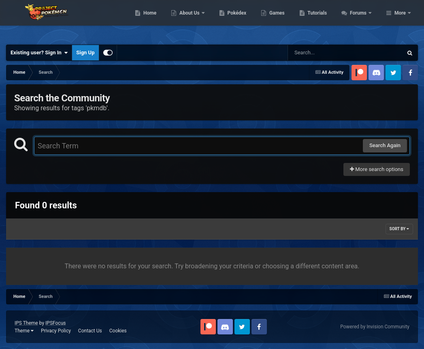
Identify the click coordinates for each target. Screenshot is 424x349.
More (400, 20)
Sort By (399, 229)
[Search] (325, 52)
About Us (234, 20)
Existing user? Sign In (39, 52)
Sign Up (85, 52)
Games (321, 20)
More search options (376, 169)
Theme (24, 331)
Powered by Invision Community (374, 327)
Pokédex (281, 20)
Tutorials (361, 20)
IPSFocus (55, 323)
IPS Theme (26, 323)
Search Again (385, 145)
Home (194, 20)
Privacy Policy (56, 331)
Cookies (118, 331)
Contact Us (90, 331)
